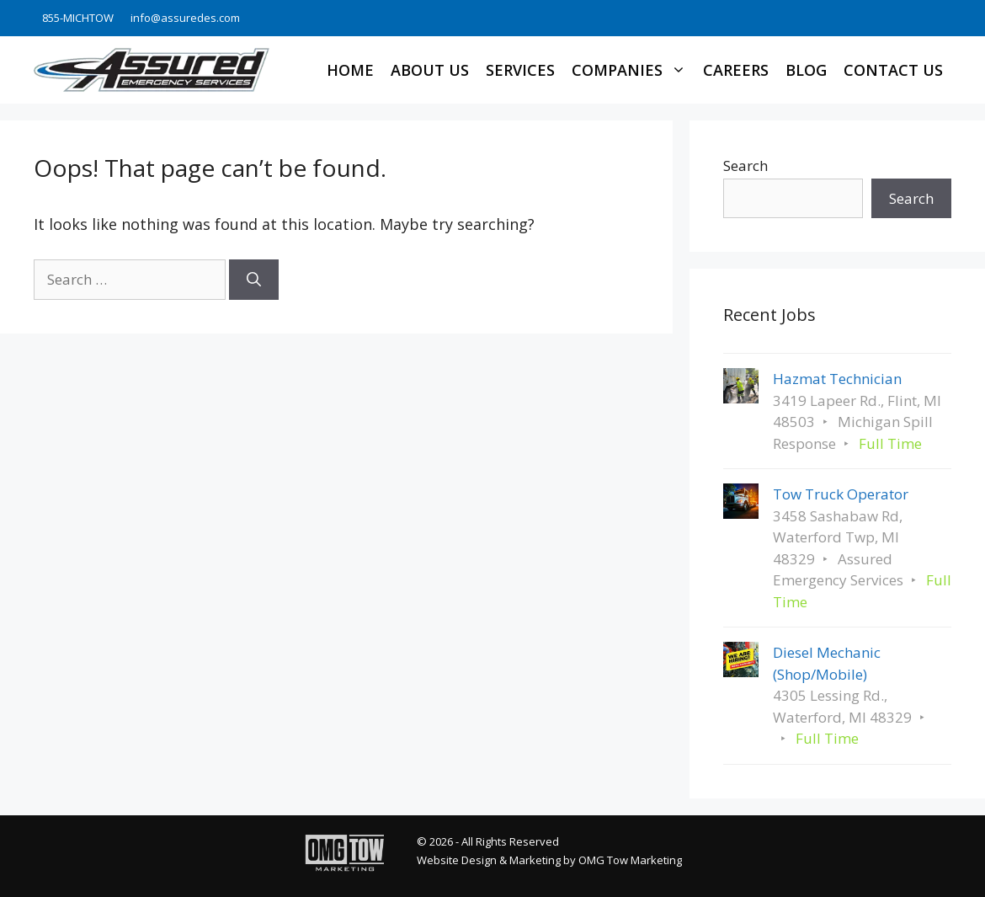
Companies (633, 70)
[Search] (254, 279)
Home (350, 70)
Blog (806, 70)
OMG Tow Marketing (630, 860)
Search (745, 165)
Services (520, 70)
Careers (736, 70)
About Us (430, 70)
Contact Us (893, 70)
